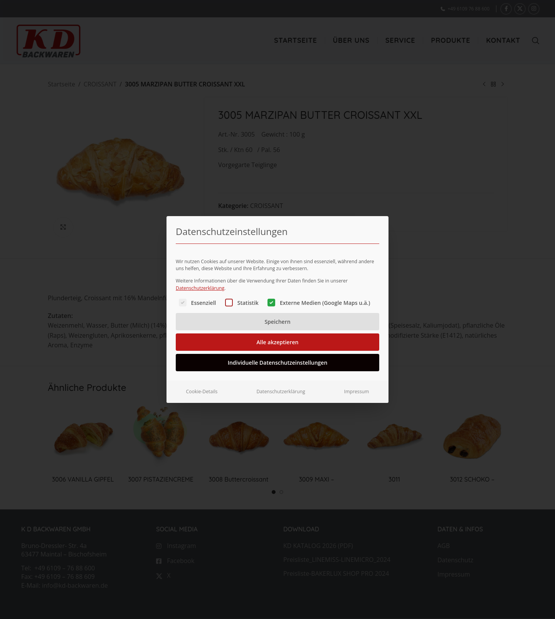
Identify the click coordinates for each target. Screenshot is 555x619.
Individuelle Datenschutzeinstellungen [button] (278, 351)
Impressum (356, 380)
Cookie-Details (202, 380)
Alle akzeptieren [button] (278, 331)
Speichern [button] (277, 311)
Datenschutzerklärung (200, 277)
